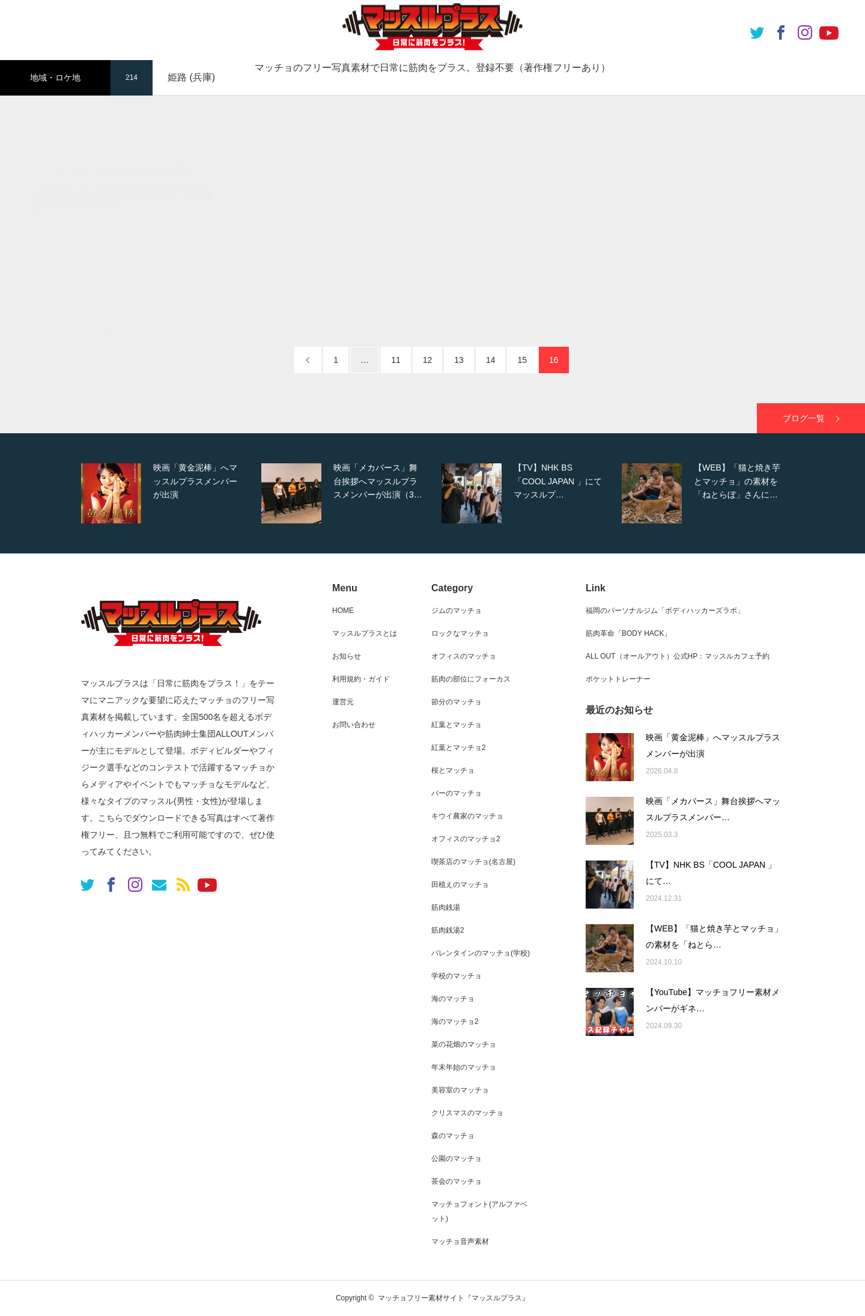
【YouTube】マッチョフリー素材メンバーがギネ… (713, 1000)
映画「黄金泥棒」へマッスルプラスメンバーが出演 (713, 745)
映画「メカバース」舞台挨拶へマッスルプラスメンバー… (713, 809)
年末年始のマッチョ (463, 1067)
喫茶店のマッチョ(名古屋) (473, 862)
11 (396, 360)
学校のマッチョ (456, 976)
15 (522, 360)
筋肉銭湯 (445, 907)
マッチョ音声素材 (460, 1241)
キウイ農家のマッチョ (467, 816)
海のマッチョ (453, 999)
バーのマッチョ (456, 793)
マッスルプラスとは (364, 633)
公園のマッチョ (456, 1158)
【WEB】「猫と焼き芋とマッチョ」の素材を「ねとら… (714, 936)
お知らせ (346, 656)
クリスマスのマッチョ (467, 1113)
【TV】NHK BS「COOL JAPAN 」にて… (711, 873)
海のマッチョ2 (455, 1021)
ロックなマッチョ (460, 633)
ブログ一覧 (804, 418)
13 (459, 360)
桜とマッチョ (453, 770)
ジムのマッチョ (456, 610)
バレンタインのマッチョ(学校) (480, 953)
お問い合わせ (353, 724)
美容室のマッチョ (460, 1090)
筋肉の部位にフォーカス (471, 679)
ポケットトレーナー (618, 679)
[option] (168, 493)
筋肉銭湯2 (447, 930)
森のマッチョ (453, 1136)
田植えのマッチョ (460, 884)
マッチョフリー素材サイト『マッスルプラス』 (453, 1298)
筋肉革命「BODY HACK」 (628, 633)
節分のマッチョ (456, 702)
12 (427, 360)
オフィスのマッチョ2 (465, 839)
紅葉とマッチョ (456, 724)
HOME (343, 610)
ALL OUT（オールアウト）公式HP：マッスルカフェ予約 (677, 656)
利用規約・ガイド (361, 679)
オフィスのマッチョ (463, 656)
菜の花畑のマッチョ (463, 1044)
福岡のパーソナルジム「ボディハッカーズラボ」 (665, 610)
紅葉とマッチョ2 (458, 747)
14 (491, 360)
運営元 (343, 702)
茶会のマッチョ (456, 1181)
